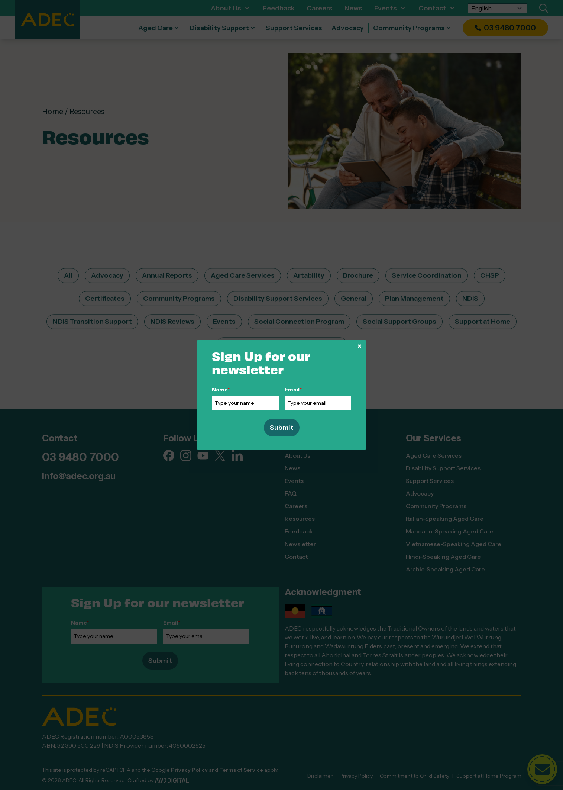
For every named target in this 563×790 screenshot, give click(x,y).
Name (221, 389)
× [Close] (359, 346)
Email (293, 389)
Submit (282, 427)
